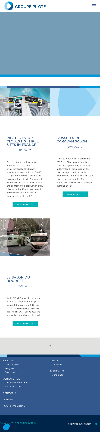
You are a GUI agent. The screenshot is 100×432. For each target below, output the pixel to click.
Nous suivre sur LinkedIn (79, 424)
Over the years (12, 365)
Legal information (14, 406)
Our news (9, 400)
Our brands (57, 371)
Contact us (10, 393)
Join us (54, 361)
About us (8, 361)
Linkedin (95, 423)
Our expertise (11, 379)
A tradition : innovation (16, 383)
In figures (9, 368)
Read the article (25, 204)
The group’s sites (13, 387)
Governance (11, 372)
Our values (57, 365)
